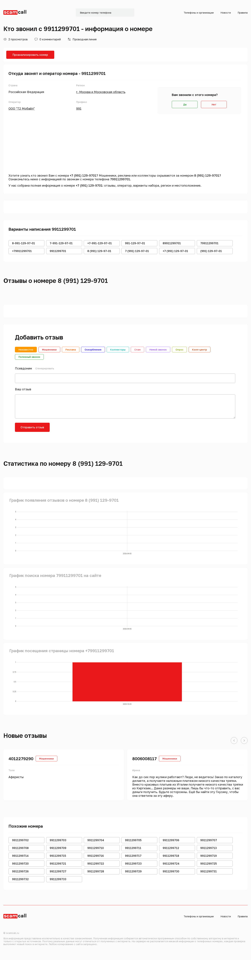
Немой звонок (158, 349)
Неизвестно (25, 349)
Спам (137, 349)
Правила (243, 12)
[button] (234, 740)
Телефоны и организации (199, 12)
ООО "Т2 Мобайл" (21, 108)
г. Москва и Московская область (100, 92)
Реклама (70, 349)
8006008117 (144, 758)
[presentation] (79, 429)
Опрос (179, 349)
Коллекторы (117, 349)
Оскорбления (93, 349)
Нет (214, 104)
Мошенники (49, 349)
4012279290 (20, 758)
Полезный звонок (29, 356)
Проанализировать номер (30, 54)
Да (184, 104)
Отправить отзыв (32, 427)
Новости (225, 12)
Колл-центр (199, 349)
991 (78, 108)
